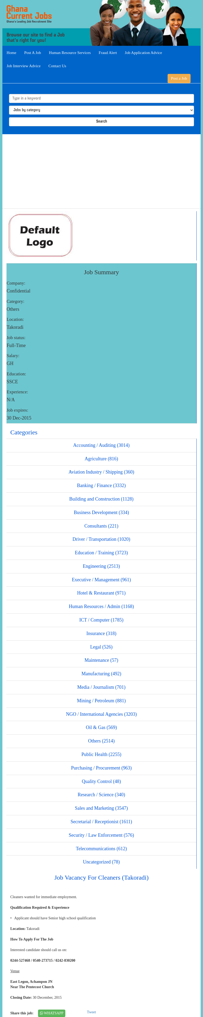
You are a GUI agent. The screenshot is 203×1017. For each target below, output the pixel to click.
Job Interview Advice (23, 66)
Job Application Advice (143, 53)
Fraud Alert (108, 53)
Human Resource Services (70, 53)
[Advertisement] (101, 171)
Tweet (91, 1012)
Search (101, 122)
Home (11, 53)
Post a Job (179, 78)
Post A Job (32, 53)
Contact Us (57, 66)
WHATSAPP (51, 1013)
